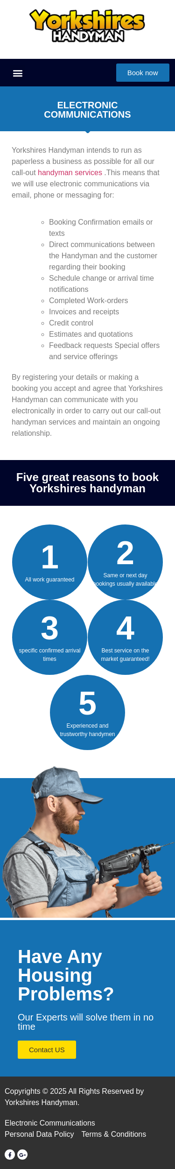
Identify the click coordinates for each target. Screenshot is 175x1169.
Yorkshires (145, 388)
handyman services (70, 173)
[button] (17, 72)
